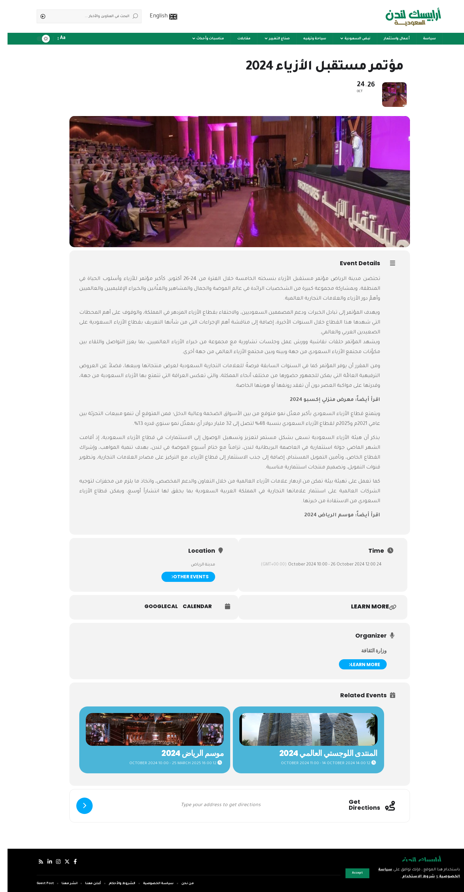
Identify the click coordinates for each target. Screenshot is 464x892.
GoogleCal (153, 606)
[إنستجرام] (51, 861)
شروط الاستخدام (409, 877)
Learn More (357, 664)
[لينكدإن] (42, 861)
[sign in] (75, 39)
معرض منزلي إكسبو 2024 (314, 400)
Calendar (189, 606)
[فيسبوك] (68, 861)
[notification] (66, 39)
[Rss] (33, 861)
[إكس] (59, 861)
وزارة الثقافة (366, 650)
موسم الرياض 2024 (321, 515)
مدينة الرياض (338, 279)
